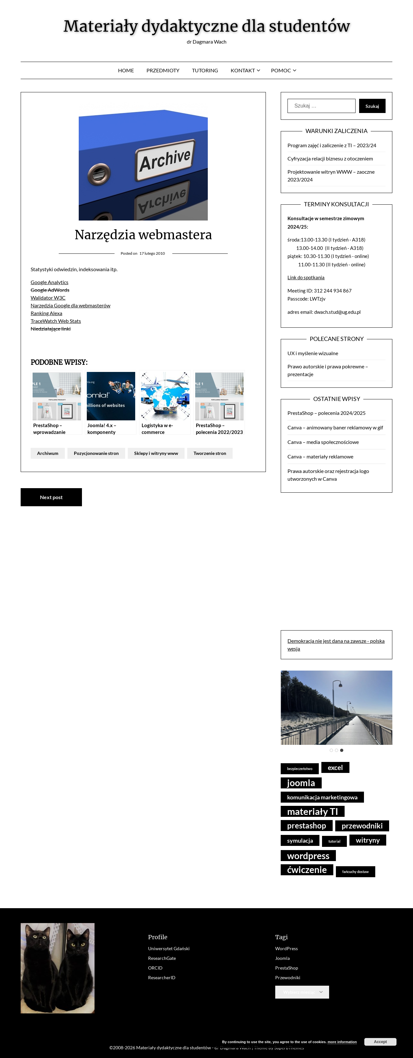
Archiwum (47, 453)
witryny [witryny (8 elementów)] (368, 840)
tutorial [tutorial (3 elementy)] (334, 841)
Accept (380, 1042)
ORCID (155, 968)
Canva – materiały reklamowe (320, 456)
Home (126, 70)
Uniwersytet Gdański (169, 948)
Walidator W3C (48, 297)
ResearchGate (162, 958)
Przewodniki (287, 977)
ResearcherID (162, 977)
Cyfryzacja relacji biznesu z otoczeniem (330, 158)
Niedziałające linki (51, 328)
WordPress (286, 948)
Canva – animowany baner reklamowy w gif (335, 427)
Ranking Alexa (46, 313)
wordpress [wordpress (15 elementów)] (308, 855)
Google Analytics (49, 282)
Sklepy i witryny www (156, 453)
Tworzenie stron (210, 453)
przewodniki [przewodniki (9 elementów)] (362, 825)
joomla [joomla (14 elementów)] (301, 782)
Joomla (282, 958)
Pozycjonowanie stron (96, 453)
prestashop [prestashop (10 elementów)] (306, 825)
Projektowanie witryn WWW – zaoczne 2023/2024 (331, 175)
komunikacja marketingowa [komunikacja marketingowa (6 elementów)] (322, 797)
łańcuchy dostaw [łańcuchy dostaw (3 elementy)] (355, 871)
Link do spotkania (306, 277)
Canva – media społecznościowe (323, 442)
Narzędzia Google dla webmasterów (70, 305)
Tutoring (205, 70)
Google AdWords (50, 290)
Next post (51, 497)
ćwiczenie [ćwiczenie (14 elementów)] (307, 869)
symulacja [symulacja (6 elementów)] (300, 840)
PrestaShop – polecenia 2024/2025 (326, 413)
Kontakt (243, 70)
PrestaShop (286, 968)
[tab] (331, 750)
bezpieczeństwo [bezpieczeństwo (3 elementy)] (299, 768)
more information (342, 1042)
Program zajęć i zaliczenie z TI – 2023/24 (331, 145)
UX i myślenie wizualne (312, 353)
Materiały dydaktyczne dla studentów (207, 26)
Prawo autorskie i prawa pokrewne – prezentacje (327, 370)
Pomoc (281, 70)
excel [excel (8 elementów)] (335, 767)
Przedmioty (162, 70)
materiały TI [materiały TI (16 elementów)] (312, 811)
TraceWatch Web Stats (56, 321)
